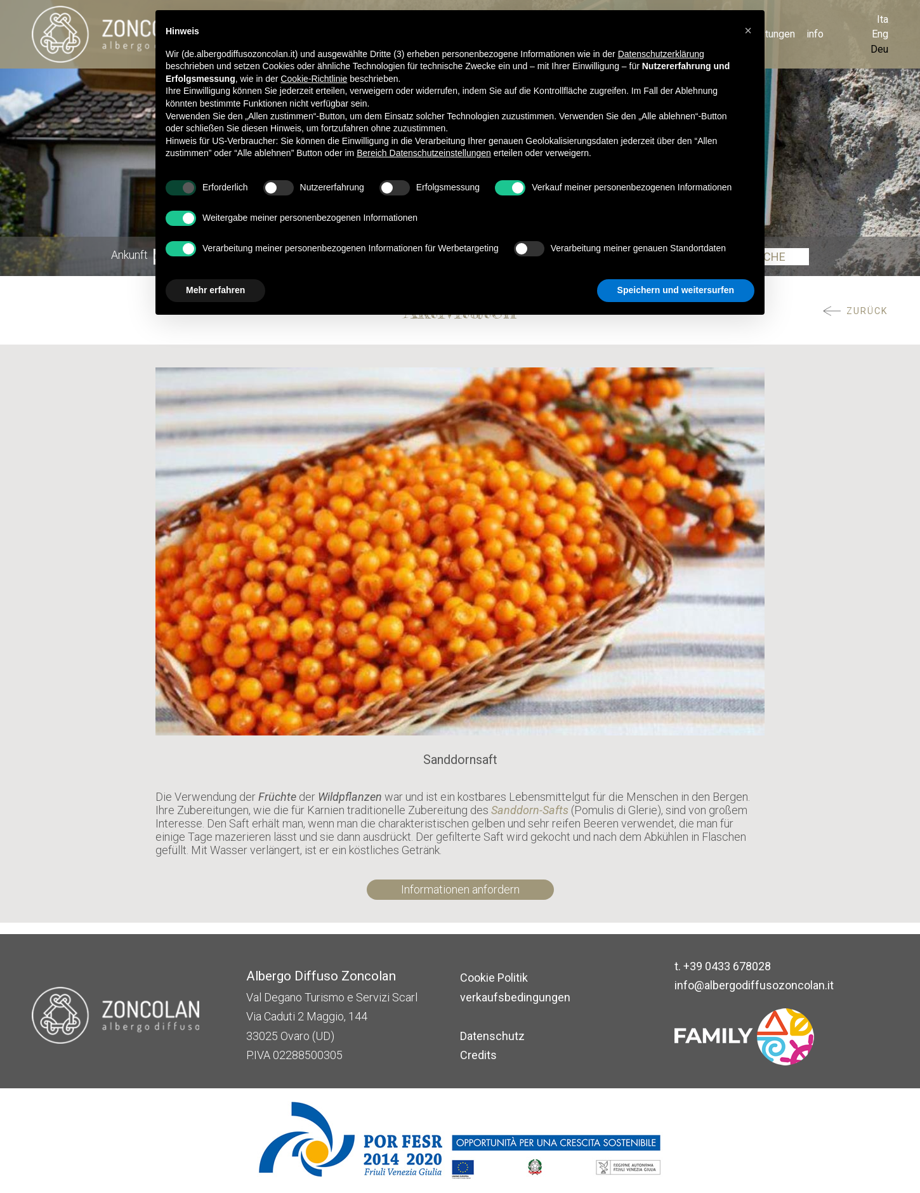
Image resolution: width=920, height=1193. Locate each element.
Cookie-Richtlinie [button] (313, 79)
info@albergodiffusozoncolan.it (754, 985)
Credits (478, 1055)
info (815, 34)
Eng (880, 34)
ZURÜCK (867, 311)
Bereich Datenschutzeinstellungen (424, 153)
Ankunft (129, 256)
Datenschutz (492, 1036)
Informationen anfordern (460, 889)
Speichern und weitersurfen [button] (675, 290)
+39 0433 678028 (727, 966)
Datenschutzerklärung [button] (661, 54)
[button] (748, 30)
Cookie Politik (494, 977)
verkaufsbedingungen (515, 997)
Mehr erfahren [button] (215, 290)
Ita (882, 19)
